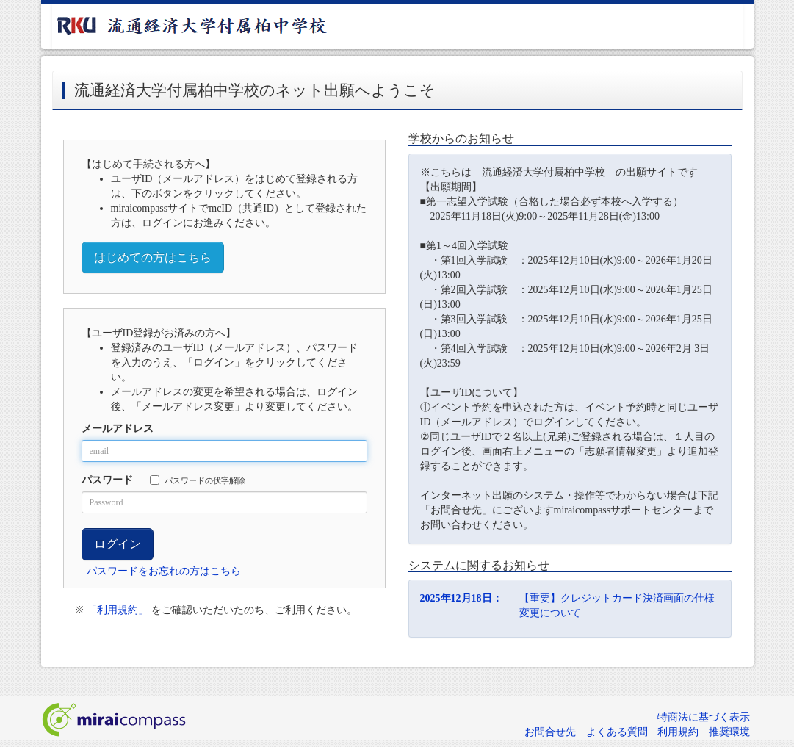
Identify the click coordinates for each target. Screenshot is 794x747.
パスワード (107, 480)
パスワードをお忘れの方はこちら (164, 571)
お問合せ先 (550, 731)
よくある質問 (617, 731)
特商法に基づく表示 (703, 717)
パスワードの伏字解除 (197, 480)
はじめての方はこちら (153, 257)
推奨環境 (729, 731)
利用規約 (678, 731)
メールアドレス (118, 428)
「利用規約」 (117, 610)
